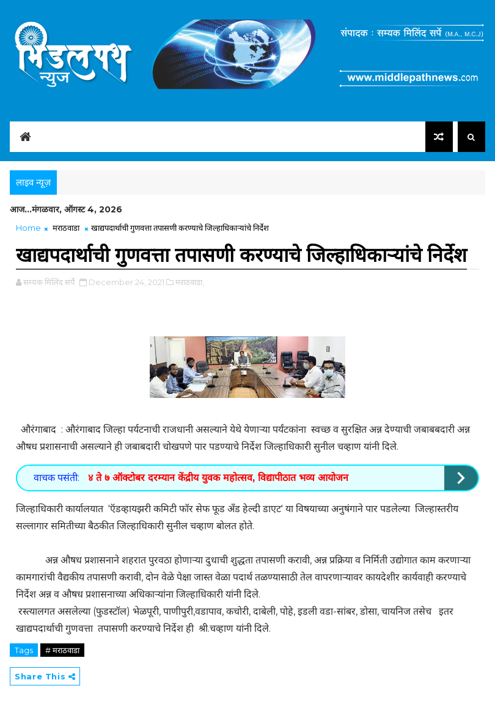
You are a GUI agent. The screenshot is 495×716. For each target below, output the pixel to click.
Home (28, 228)
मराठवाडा (66, 228)
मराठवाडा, (189, 282)
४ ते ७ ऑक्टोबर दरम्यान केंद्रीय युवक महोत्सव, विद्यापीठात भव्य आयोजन (216, 477)
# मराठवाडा (62, 650)
